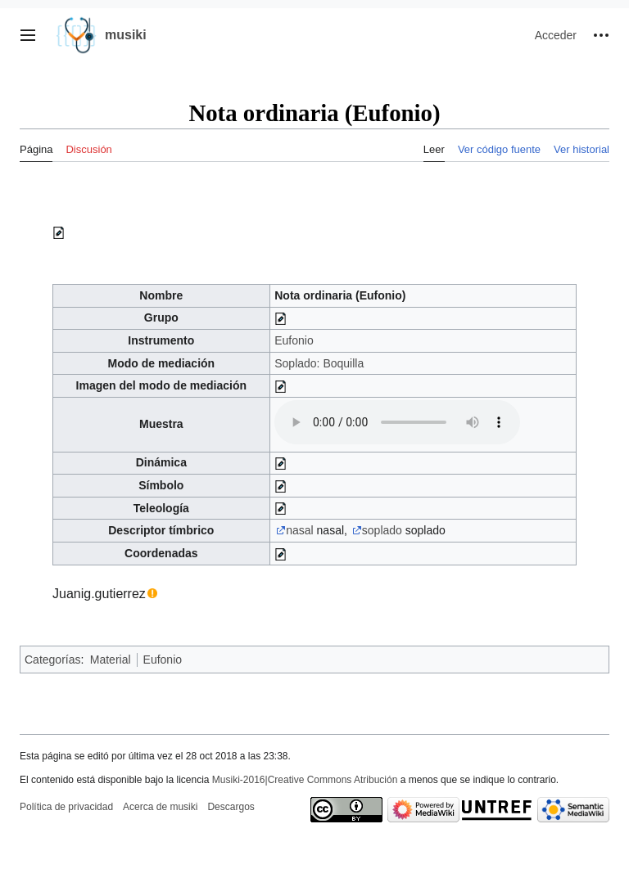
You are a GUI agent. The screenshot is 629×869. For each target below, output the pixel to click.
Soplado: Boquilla (319, 363)
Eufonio (293, 340)
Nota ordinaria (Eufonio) (339, 295)
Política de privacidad (66, 807)
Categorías (52, 659)
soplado (382, 530)
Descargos (230, 807)
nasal (299, 530)
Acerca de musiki (160, 807)
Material (110, 659)
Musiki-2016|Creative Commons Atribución (305, 780)
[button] (28, 35)
